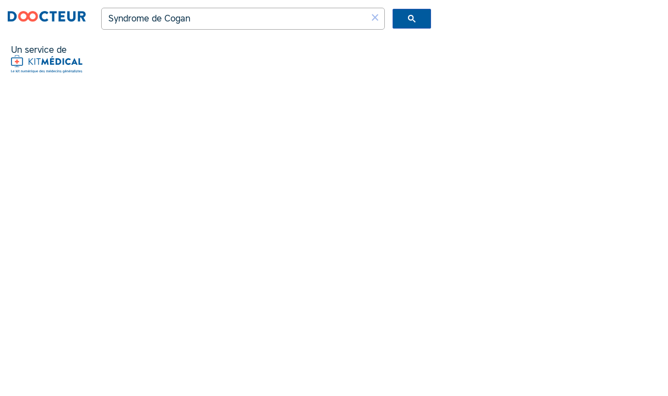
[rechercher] (235, 18)
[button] (375, 17)
